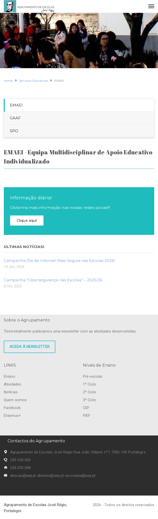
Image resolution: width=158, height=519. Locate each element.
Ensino (9, 376)
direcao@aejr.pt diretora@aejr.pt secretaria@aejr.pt (53, 475)
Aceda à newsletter (30, 346)
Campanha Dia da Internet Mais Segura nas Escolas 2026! (59, 260)
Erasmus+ (12, 415)
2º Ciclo (89, 392)
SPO (14, 130)
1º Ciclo (89, 384)
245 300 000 (20, 460)
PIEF (86, 415)
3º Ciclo (89, 400)
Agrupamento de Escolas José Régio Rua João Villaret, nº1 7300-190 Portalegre (78, 452)
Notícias (11, 392)
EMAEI (16, 105)
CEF (86, 407)
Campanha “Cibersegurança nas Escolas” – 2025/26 (53, 280)
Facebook (12, 407)
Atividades (12, 384)
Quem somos (15, 400)
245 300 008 (20, 468)
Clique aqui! (27, 220)
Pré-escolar (93, 376)
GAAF (15, 118)
